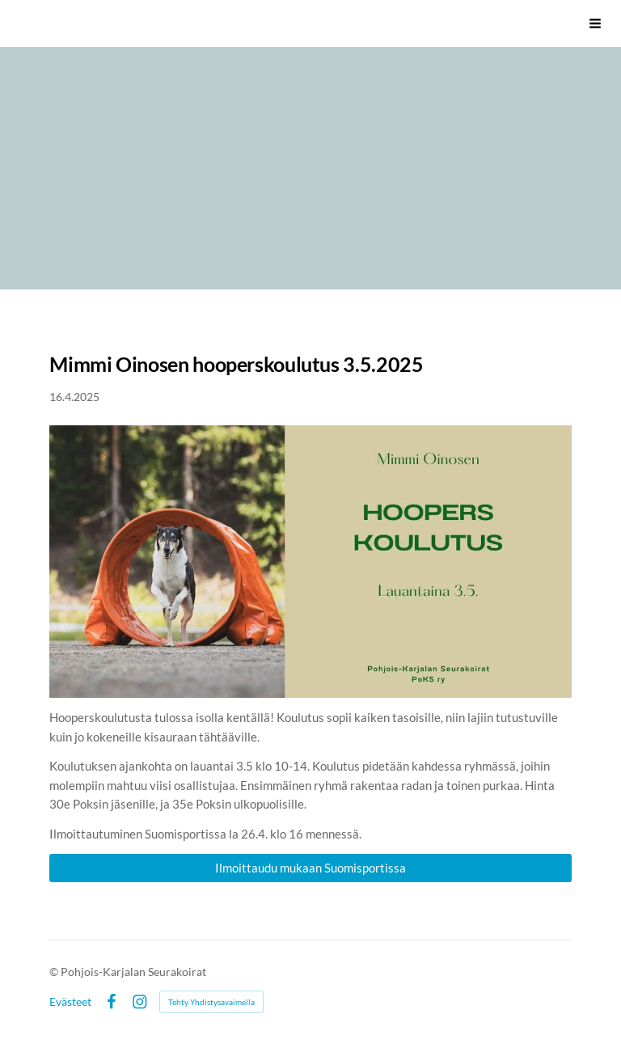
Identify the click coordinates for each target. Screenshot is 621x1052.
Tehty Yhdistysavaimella (211, 1002)
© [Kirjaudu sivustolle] (55, 971)
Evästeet (70, 1002)
